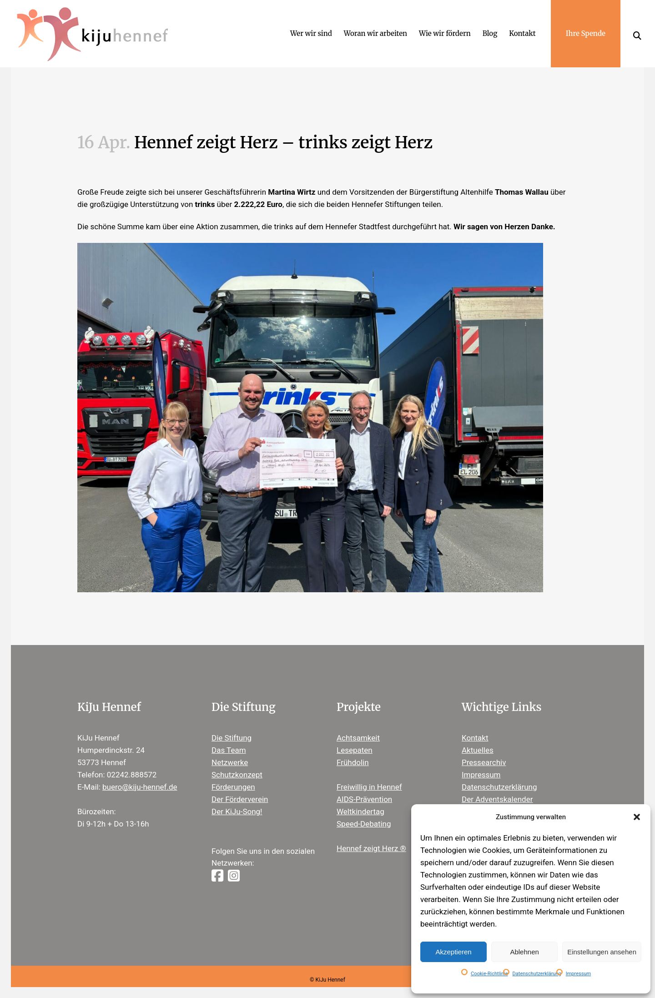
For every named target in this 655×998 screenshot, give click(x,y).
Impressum (578, 974)
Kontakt (475, 726)
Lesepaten (355, 738)
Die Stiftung (232, 726)
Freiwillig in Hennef (369, 775)
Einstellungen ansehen (601, 952)
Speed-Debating (364, 812)
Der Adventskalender (497, 787)
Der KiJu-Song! (237, 799)
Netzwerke (230, 750)
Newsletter (480, 799)
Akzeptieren (453, 952)
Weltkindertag (360, 799)
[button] (636, 817)
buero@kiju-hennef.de (139, 775)
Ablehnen (524, 952)
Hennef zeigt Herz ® (371, 836)
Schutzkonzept (237, 762)
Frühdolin (353, 750)
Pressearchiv (484, 750)
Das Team (229, 738)
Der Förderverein (240, 787)
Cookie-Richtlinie (489, 974)
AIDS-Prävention (364, 787)
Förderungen (233, 775)
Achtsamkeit (358, 726)
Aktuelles (478, 738)
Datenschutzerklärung (537, 974)
